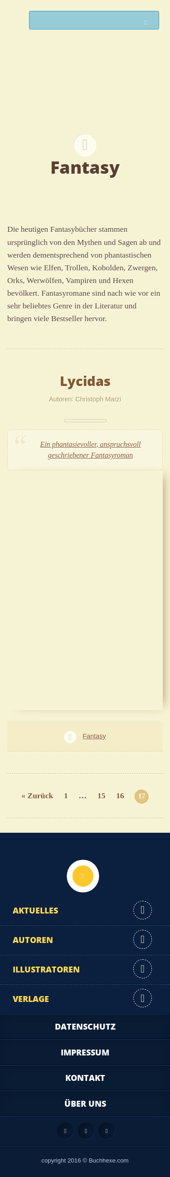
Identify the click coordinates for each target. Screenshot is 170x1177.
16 (120, 795)
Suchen (148, 22)
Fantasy (94, 736)
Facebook (86, 1131)
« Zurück (37, 795)
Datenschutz (85, 1026)
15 (101, 795)
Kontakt (85, 1077)
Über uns (85, 1103)
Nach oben (83, 875)
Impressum (85, 1052)
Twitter (106, 1131)
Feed (65, 1131)
